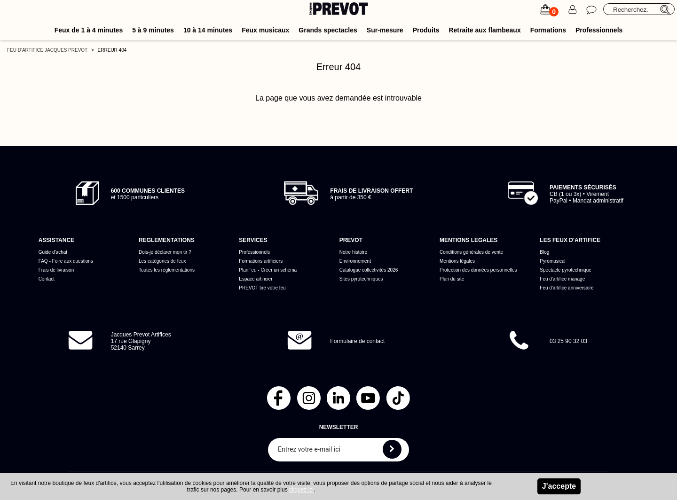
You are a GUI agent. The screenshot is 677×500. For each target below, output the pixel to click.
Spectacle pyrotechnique (565, 270)
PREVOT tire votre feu (262, 287)
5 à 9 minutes (153, 30)
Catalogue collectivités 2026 (368, 270)
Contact (47, 278)
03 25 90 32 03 (568, 341)
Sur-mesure (385, 30)
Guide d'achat (53, 252)
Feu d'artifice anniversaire (566, 287)
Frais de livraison (56, 270)
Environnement (355, 261)
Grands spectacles (328, 30)
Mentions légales (457, 261)
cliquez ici (301, 489)
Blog (544, 252)
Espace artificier (255, 278)
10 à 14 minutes (207, 30)
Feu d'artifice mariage (562, 278)
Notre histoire (353, 252)
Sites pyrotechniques (361, 278)
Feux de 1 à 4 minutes (89, 30)
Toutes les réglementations (167, 270)
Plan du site (452, 278)
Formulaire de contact (357, 341)
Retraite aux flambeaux (484, 30)
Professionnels (598, 30)
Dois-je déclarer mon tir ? (165, 252)
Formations (548, 30)
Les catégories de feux (162, 261)
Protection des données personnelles (478, 270)
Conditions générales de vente (471, 252)
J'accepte (559, 486)
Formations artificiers (261, 261)
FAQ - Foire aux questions (66, 261)
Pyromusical (552, 261)
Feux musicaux (265, 30)
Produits (426, 30)
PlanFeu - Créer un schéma (268, 270)
